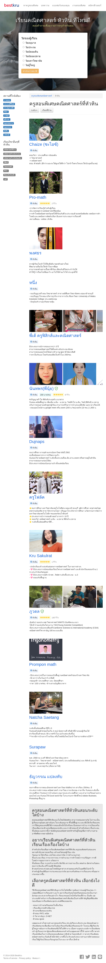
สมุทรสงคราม (8, 123)
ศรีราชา (6, 119)
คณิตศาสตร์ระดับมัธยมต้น (12, 158)
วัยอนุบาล (29, 42)
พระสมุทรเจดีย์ (9, 108)
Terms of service (10, 958)
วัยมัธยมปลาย (32, 56)
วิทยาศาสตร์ (8, 166)
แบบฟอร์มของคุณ (61, 5)
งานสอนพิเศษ (79, 5)
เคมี (5, 179)
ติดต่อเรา (36, 958)
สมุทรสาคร (7, 127)
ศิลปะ (6, 171)
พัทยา (6, 112)
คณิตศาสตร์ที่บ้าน (10, 149)
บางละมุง (7, 100)
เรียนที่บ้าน (46, 110)
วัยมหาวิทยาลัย (32, 60)
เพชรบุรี (6, 135)
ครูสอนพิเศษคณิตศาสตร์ (41, 96)
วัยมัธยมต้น (30, 51)
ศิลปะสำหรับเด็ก (9, 175)
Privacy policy (25, 958)
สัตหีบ (6, 131)
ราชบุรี (6, 115)
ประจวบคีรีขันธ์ (9, 104)
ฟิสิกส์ (6, 162)
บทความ (45, 5)
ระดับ (34, 110)
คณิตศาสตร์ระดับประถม (12, 154)
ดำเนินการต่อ (30, 71)
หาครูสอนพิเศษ (30, 5)
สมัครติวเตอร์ (94, 5)
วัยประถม (29, 47)
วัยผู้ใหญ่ (29, 65)
